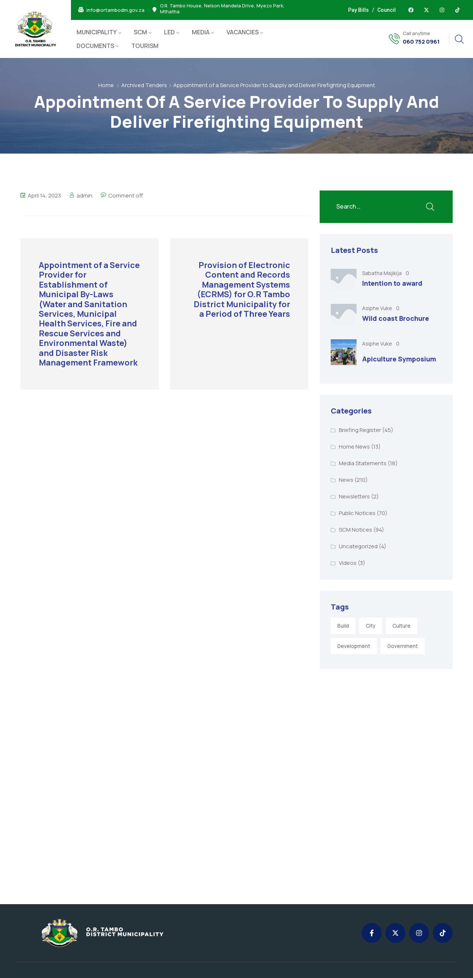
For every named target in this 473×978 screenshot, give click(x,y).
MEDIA (201, 32)
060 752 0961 (421, 41)
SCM (140, 32)
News (346, 480)
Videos (348, 563)
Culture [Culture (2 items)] (401, 625)
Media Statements (363, 463)
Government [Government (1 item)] (402, 646)
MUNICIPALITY (96, 32)
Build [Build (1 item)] (343, 625)
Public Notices (357, 513)
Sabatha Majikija (382, 273)
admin (84, 195)
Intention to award (392, 283)
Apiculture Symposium (399, 358)
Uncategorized (358, 546)
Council (386, 10)
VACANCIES (243, 32)
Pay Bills (358, 10)
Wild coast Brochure (395, 318)
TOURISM (145, 46)
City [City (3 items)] (370, 625)
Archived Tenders (144, 85)
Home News (354, 446)
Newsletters (354, 496)
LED (169, 32)
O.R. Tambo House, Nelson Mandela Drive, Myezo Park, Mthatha (222, 9)
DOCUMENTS (95, 46)
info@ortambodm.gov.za (115, 10)
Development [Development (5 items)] (353, 646)
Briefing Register (360, 430)
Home (106, 85)
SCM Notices (355, 529)
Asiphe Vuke (377, 308)
